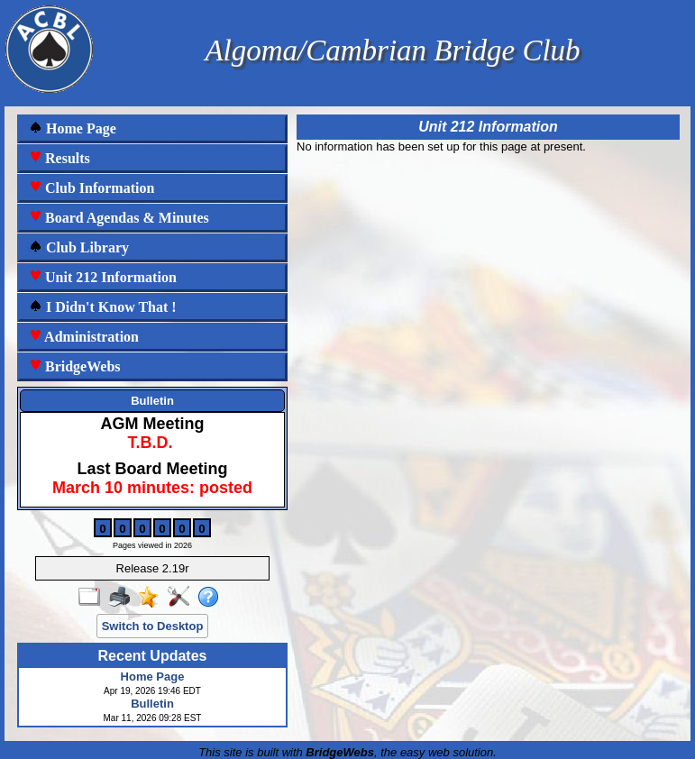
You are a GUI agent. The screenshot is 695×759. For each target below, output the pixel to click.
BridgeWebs (75, 366)
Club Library (79, 247)
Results (59, 158)
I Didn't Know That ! (103, 307)
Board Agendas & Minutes (119, 217)
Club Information (91, 188)
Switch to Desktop (153, 626)
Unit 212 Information (103, 277)
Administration (84, 336)
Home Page (72, 128)
